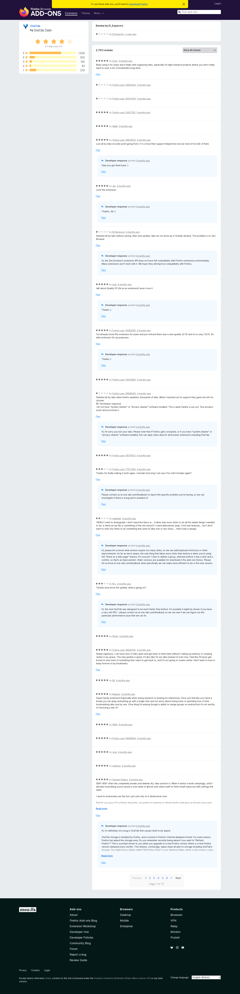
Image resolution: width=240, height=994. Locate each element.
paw (114, 284)
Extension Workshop (83, 926)
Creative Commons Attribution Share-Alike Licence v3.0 (122, 978)
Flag (98, 74)
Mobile (124, 920)
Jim (114, 186)
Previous (137, 877)
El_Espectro (118, 34)
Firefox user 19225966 (124, 379)
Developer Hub (79, 931)
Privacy (23, 970)
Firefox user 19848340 (124, 393)
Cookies (35, 970)
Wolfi (114, 724)
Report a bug (78, 954)
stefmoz (116, 766)
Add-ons (75, 909)
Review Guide (78, 960)
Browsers (176, 914)
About (74, 914)
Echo (114, 61)
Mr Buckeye (118, 232)
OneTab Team (43, 30)
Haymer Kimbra (120, 779)
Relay (174, 926)
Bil (113, 680)
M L (114, 583)
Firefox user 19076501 (123, 455)
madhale (116, 518)
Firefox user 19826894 (124, 738)
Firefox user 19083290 (124, 330)
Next (178, 877)
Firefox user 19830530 (124, 650)
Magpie (116, 694)
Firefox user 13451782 (123, 112)
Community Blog (80, 943)
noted (48, 978)
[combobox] (199, 12)
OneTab (35, 26)
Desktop (125, 914)
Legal (47, 970)
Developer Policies (81, 937)
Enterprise (126, 926)
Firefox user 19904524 (124, 85)
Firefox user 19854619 (124, 140)
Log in (218, 3)
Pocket (175, 937)
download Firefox (138, 4)
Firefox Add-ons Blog (83, 920)
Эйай (114, 126)
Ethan (115, 636)
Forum (74, 948)
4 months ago (144, 140)
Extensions (71, 13)
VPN (173, 920)
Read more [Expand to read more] (101, 808)
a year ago (130, 34)
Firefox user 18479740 (124, 98)
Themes (85, 13)
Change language (180, 977)
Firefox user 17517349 (123, 469)
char (114, 752)
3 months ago (125, 61)
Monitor (176, 931)
